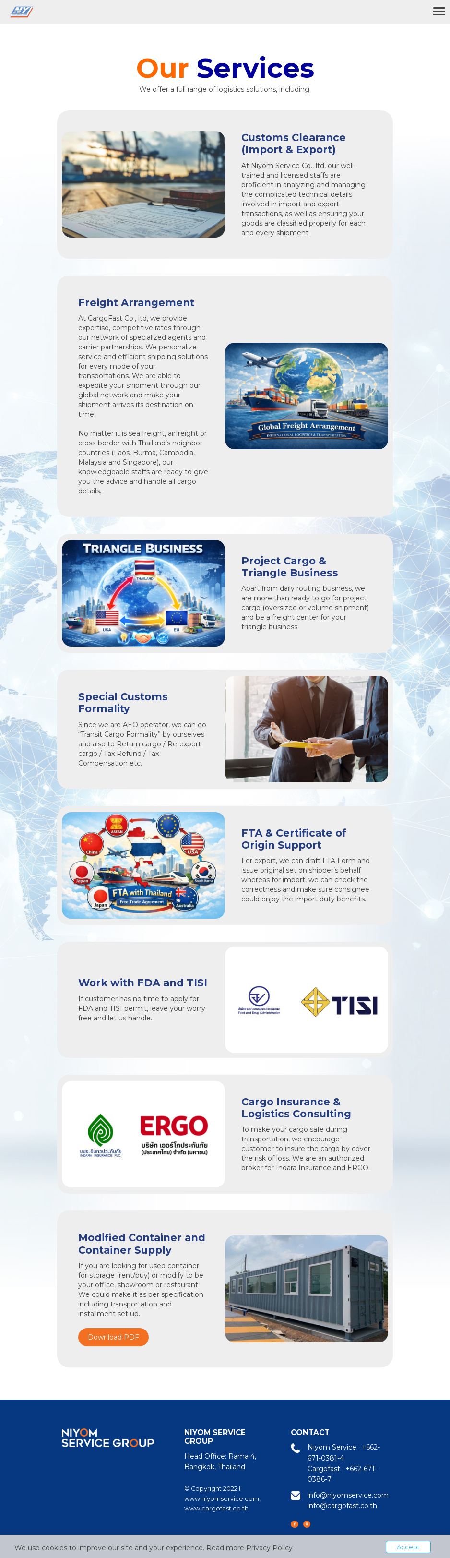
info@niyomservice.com (348, 1495)
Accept (408, 1547)
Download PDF (113, 1337)
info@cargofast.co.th (342, 1505)
